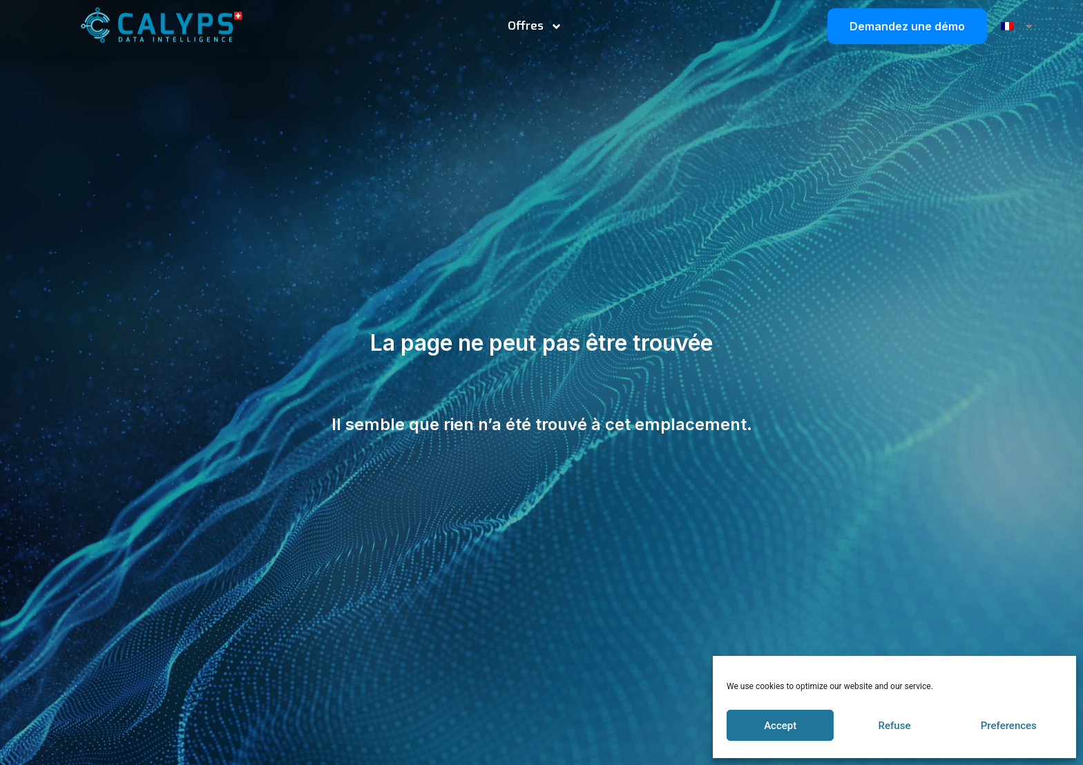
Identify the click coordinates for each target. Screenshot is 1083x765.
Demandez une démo (907, 26)
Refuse (895, 725)
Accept (780, 725)
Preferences (1009, 725)
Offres (535, 26)
